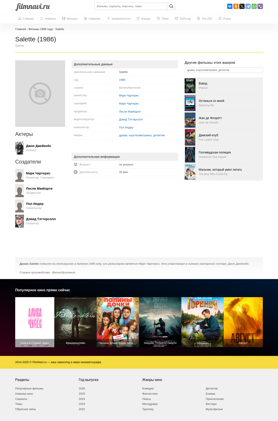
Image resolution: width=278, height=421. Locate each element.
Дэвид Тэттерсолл (131, 119)
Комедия (148, 388)
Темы (163, 18)
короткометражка (140, 135)
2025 (82, 393)
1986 (122, 79)
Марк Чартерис (129, 95)
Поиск (224, 18)
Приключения (215, 399)
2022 (82, 409)
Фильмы (70, 18)
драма (123, 135)
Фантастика (149, 393)
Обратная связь (25, 409)
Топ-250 (204, 18)
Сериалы (92, 18)
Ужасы (146, 399)
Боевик (210, 393)
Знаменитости (118, 18)
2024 (82, 399)
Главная (26, 18)
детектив (159, 135)
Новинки (48, 18)
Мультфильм (214, 409)
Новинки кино (24, 393)
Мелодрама (150, 404)
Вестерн (211, 404)
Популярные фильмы (29, 388)
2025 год (183, 18)
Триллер (147, 409)
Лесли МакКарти (130, 111)
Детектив (212, 388)
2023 (82, 404)
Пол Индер (126, 127)
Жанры (144, 18)
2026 (82, 388)
